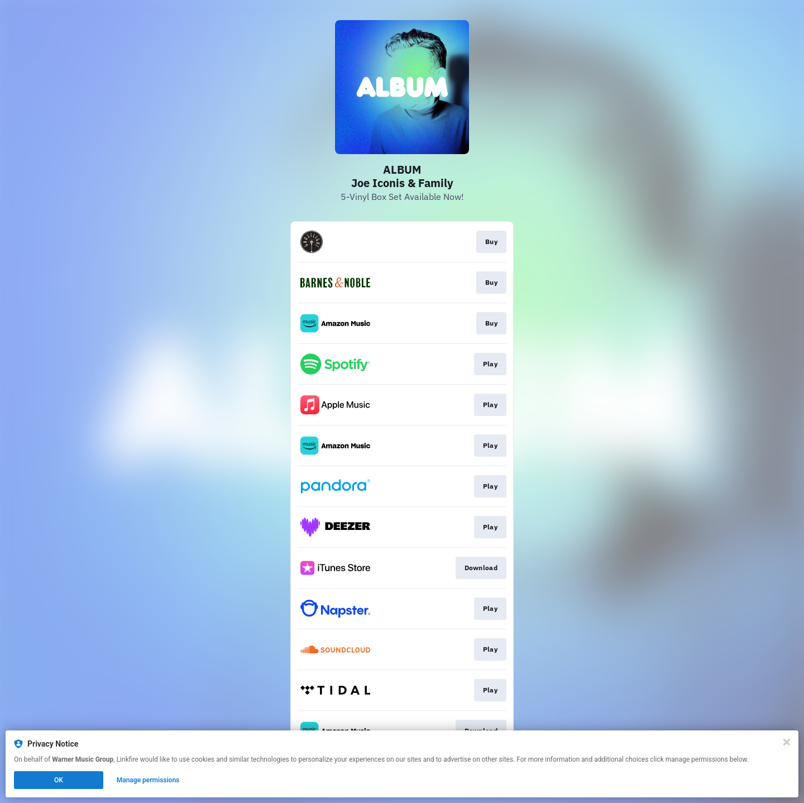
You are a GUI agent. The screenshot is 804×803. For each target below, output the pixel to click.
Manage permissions (148, 780)
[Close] (787, 742)
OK (58, 780)
